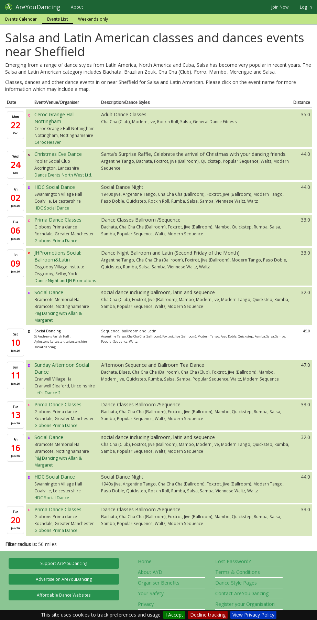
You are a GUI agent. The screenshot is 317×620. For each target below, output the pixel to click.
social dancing (45, 347)
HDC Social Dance (54, 187)
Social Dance (48, 292)
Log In (306, 7)
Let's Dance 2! (48, 392)
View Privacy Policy (253, 614)
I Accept (174, 614)
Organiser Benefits (158, 582)
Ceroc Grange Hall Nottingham (54, 118)
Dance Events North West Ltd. (63, 175)
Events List (57, 19)
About (77, 7)
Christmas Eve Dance (58, 154)
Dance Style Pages (236, 582)
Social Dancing (47, 331)
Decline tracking (208, 614)
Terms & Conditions (237, 572)
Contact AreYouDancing (242, 593)
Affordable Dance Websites (63, 595)
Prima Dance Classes (57, 219)
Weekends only (93, 19)
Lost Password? (233, 561)
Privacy (146, 604)
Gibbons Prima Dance (55, 240)
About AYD (150, 572)
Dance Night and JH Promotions (65, 280)
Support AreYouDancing (63, 563)
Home (145, 561)
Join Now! (280, 7)
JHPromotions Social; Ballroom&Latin (57, 256)
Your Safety (151, 593)
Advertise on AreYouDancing (64, 579)
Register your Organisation (245, 604)
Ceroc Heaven (48, 142)
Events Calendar (21, 19)
